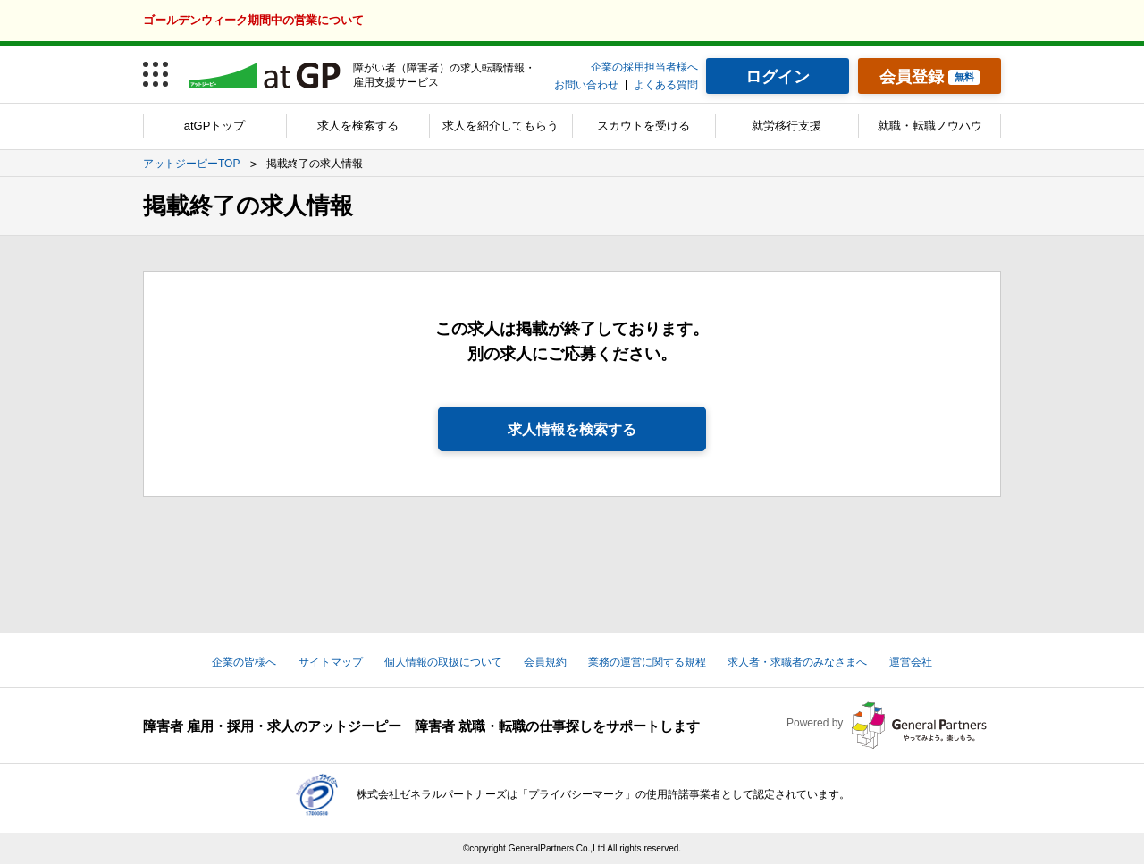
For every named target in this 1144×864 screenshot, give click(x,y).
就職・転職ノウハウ (930, 125)
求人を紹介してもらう (500, 125)
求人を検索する (358, 125)
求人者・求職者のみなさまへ (797, 662)
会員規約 (545, 662)
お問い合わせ (586, 85)
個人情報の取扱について (443, 662)
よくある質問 (666, 85)
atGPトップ (215, 125)
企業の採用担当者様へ (644, 67)
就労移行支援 (786, 125)
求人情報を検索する (572, 429)
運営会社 (910, 662)
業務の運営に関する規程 (647, 662)
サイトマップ (331, 662)
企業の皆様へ (244, 662)
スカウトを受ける (643, 125)
